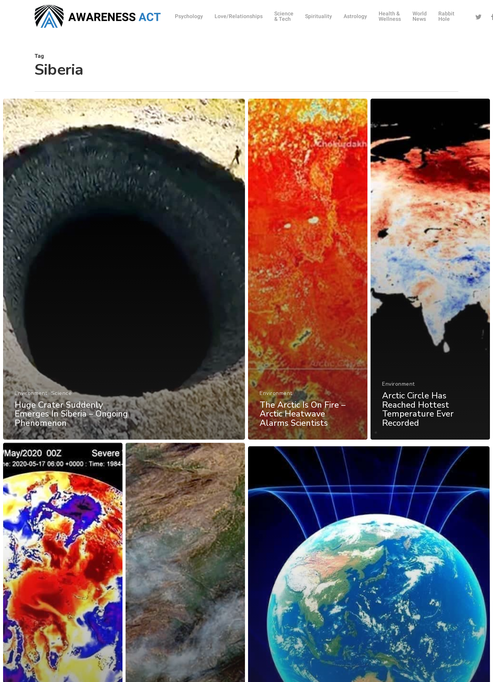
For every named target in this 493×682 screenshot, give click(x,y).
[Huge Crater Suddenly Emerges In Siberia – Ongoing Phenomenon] (124, 269)
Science (61, 393)
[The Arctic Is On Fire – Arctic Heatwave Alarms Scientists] (307, 269)
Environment (31, 393)
